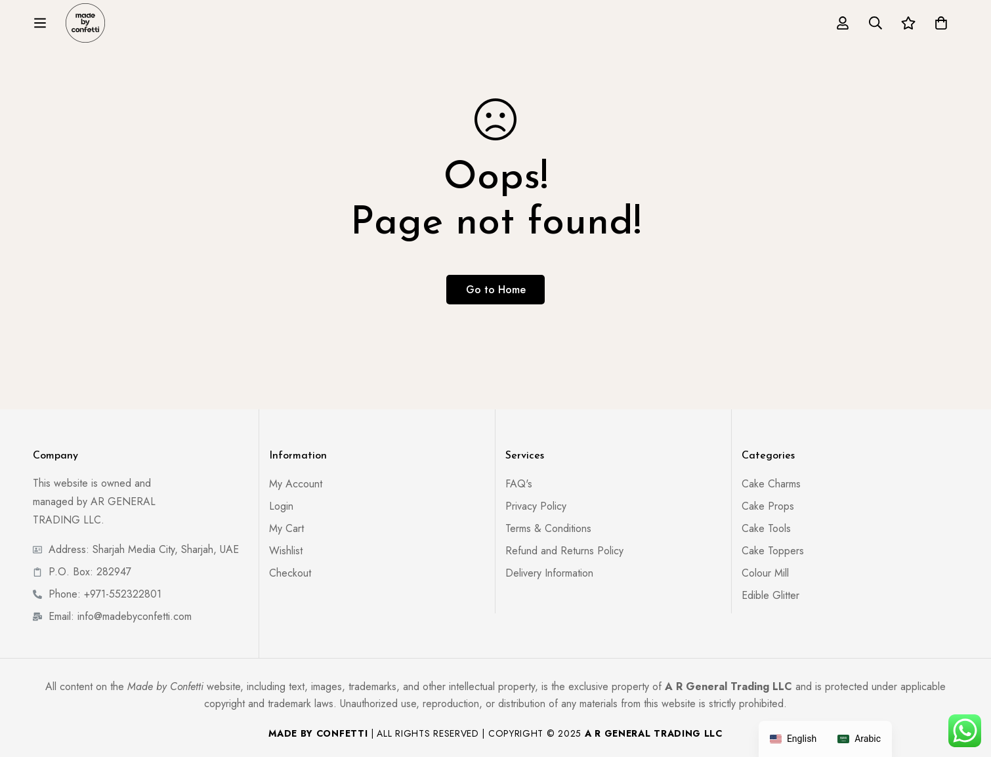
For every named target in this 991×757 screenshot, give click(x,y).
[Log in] (842, 23)
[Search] (875, 23)
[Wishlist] (908, 23)
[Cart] (941, 23)
